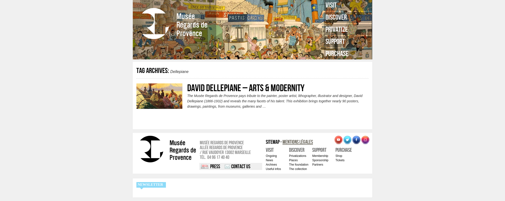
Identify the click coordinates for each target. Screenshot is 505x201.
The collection (298, 169)
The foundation (298, 164)
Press (215, 166)
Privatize (337, 29)
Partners (317, 164)
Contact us (240, 166)
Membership (320, 156)
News (269, 160)
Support (335, 41)
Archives (271, 164)
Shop (338, 156)
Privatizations (297, 156)
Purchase (337, 53)
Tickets (340, 160)
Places (293, 160)
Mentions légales (297, 142)
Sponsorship (320, 160)
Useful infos (273, 169)
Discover (336, 17)
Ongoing (271, 156)
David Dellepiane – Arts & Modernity (245, 88)
